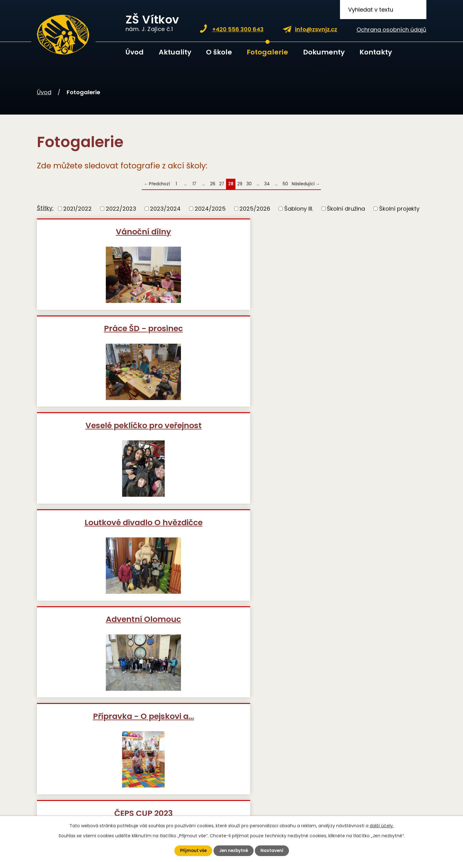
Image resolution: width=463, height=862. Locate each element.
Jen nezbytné (234, 850)
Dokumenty (324, 52)
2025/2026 (254, 209)
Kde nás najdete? (329, 783)
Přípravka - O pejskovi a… (362, 334)
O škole (219, 52)
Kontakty (375, 52)
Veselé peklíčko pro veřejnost (362, 236)
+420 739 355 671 (115, 748)
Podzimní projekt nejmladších (99, 538)
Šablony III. (298, 209)
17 (194, 184)
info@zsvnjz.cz (316, 29)
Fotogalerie (267, 52)
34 (267, 184)
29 (239, 184)
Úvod (135, 52)
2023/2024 (165, 209)
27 (221, 184)
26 (212, 184)
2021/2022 (77, 209)
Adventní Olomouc (231, 334)
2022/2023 (121, 209)
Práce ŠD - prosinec (231, 231)
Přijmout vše (192, 850)
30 (249, 184)
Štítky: (45, 208)
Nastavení (274, 850)
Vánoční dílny (99, 231)
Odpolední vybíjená (231, 436)
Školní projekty (399, 209)
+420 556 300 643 (238, 29)
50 (285, 184)
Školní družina (346, 209)
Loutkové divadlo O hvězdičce (100, 339)
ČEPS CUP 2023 (99, 436)
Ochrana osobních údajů (391, 29)
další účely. (382, 825)
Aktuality (175, 52)
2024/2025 (210, 209)
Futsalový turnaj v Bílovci (362, 436)
